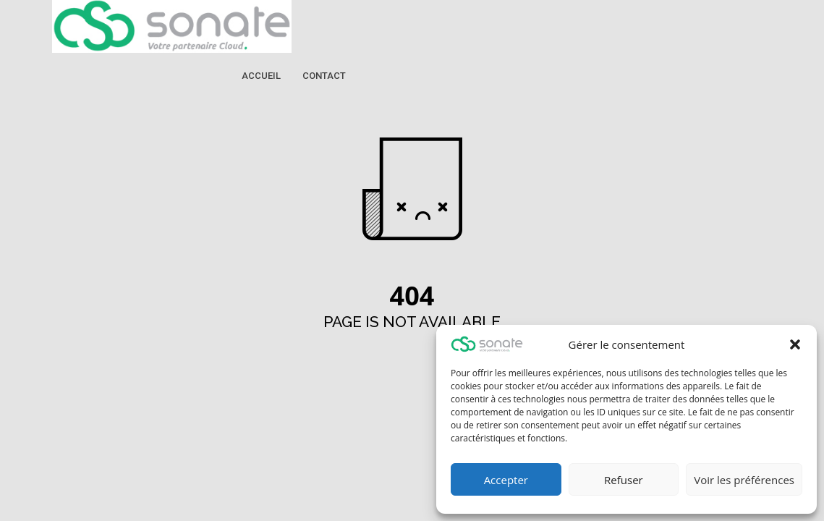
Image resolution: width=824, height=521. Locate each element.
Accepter (506, 480)
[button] (795, 344)
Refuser (623, 480)
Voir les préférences (744, 480)
